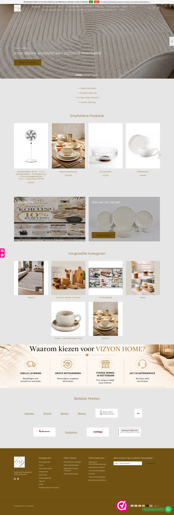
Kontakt (92, 474)
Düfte (133, 6)
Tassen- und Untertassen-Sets (68, 338)
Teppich (125, 6)
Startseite (36, 6)
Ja (91, 2)
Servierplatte (106, 171)
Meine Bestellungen (71, 465)
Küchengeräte (105, 297)
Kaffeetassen (143, 171)
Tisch (41, 465)
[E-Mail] (127, 463)
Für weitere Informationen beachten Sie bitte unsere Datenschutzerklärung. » (125, 2)
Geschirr (105, 338)
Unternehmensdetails (97, 477)
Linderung (99, 6)
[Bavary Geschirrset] (68, 145)
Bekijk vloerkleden (27, 62)
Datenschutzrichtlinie (97, 467)
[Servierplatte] (106, 145)
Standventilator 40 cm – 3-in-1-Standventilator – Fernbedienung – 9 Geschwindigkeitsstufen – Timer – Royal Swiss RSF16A (31, 175)
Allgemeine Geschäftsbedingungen (98, 463)
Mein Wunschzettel (71, 474)
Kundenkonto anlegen (72, 462)
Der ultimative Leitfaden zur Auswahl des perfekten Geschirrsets (91, 10)
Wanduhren (88, 6)
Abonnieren (151, 463)
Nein (96, 2)
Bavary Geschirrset (68, 171)
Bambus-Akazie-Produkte (52, 10)
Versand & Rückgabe (97, 470)
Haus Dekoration (74, 6)
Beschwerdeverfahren (97, 480)
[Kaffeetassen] (143, 145)
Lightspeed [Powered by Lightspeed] (37, 506)
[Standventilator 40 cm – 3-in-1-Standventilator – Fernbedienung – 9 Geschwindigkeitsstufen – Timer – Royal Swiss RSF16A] (31, 145)
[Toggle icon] (149, 8)
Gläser (143, 297)
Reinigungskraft (112, 6)
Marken (122, 10)
